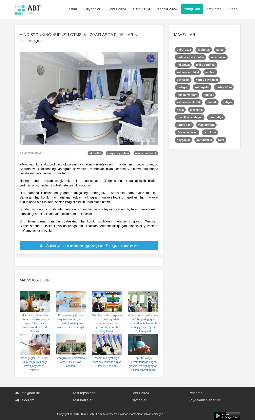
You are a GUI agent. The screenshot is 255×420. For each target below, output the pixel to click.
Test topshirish (84, 393)
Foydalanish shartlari (204, 400)
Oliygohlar (92, 9)
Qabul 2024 (117, 9)
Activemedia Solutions (116, 414)
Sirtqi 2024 (141, 9)
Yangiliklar (192, 9)
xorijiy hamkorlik (146, 153)
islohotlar (95, 153)
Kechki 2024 (167, 9)
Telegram (24, 400)
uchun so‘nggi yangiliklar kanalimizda (88, 245)
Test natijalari (83, 400)
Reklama (214, 9)
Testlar (72, 9)
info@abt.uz (27, 393)
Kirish (232, 9)
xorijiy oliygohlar (118, 153)
